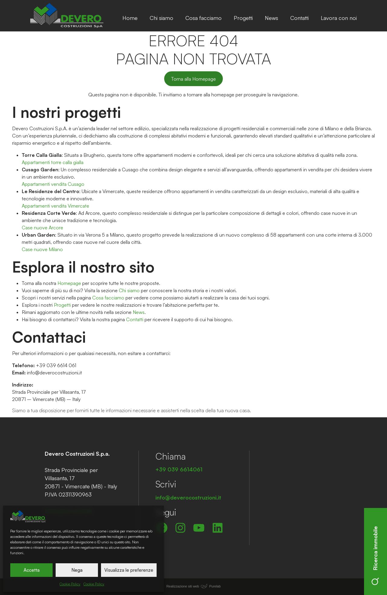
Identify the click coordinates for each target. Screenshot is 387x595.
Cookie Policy (70, 584)
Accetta (32, 570)
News (271, 18)
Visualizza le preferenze (128, 570)
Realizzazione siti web (182, 586)
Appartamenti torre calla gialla (52, 162)
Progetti (243, 18)
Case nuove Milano (42, 249)
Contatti (299, 18)
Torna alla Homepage (193, 79)
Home (130, 18)
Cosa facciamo (203, 18)
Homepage (69, 283)
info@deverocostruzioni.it (54, 373)
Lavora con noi (339, 18)
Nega (77, 570)
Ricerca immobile (375, 555)
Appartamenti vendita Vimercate (55, 206)
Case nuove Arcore (42, 228)
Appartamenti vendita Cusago (53, 184)
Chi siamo (161, 18)
